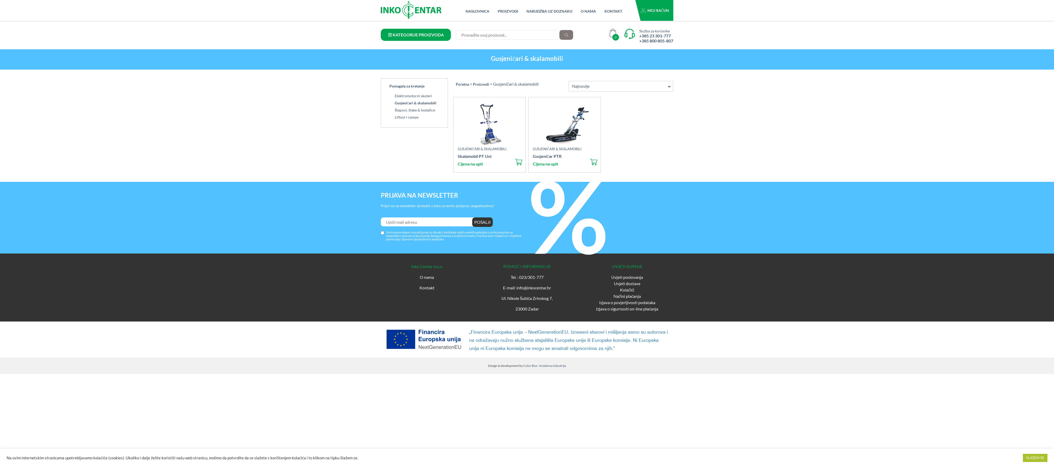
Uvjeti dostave (627, 283)
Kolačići (627, 289)
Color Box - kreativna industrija (544, 366)
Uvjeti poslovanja (627, 277)
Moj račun (658, 10)
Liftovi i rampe (406, 117)
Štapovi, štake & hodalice (415, 110)
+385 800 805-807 (656, 40)
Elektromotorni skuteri (413, 96)
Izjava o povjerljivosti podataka (627, 302)
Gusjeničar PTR (547, 156)
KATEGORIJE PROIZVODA (416, 34)
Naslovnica (477, 11)
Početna (462, 84)
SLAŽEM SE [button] (1035, 458)
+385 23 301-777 (655, 35)
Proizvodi (508, 11)
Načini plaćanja (627, 296)
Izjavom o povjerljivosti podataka (423, 239)
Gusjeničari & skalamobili (415, 103)
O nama (588, 11)
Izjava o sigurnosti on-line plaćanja (627, 308)
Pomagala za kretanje (406, 86)
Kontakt (613, 11)
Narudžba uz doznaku (549, 11)
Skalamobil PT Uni (474, 156)
